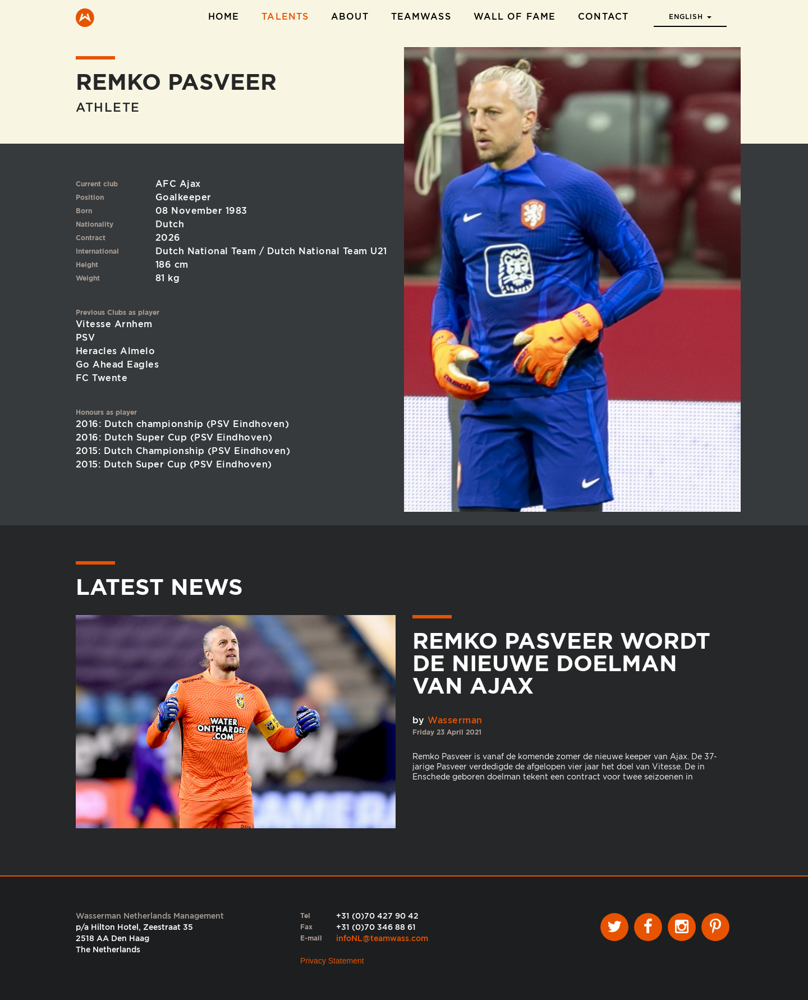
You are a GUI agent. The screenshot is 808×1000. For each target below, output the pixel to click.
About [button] (350, 16)
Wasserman (455, 720)
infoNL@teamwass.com (382, 938)
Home (223, 16)
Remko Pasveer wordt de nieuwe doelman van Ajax (561, 663)
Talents (285, 16)
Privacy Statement (332, 960)
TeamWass (421, 16)
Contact (603, 16)
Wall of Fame (515, 16)
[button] (690, 13)
